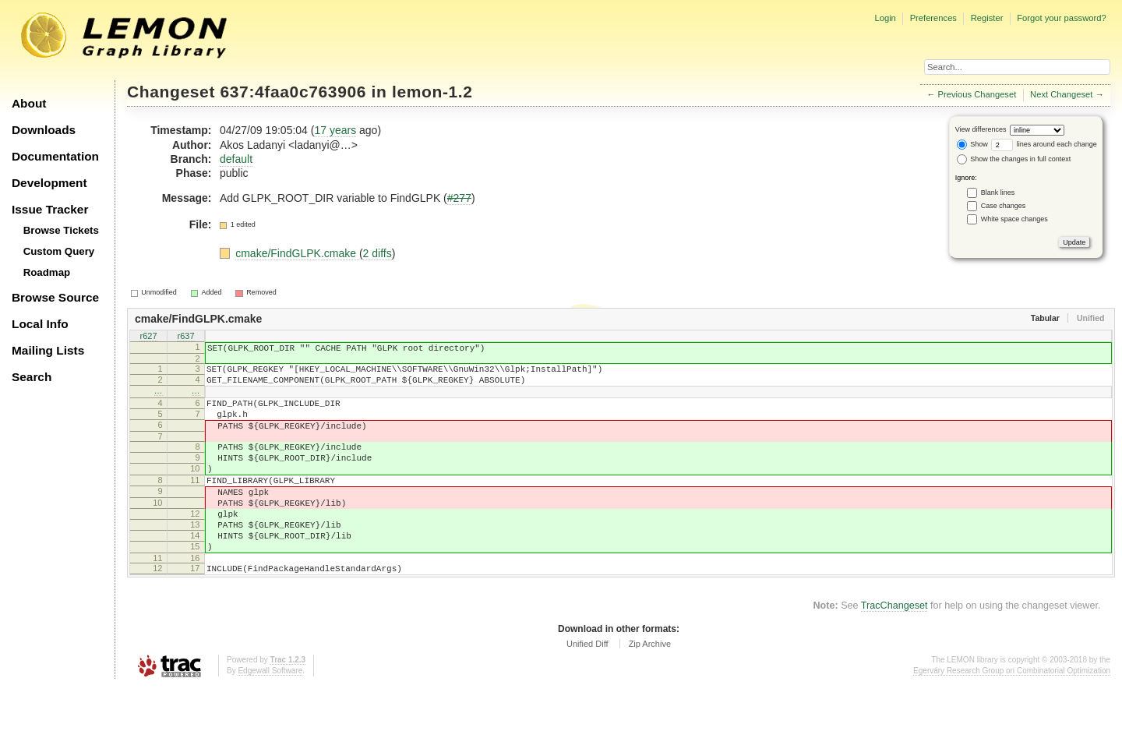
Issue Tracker (50, 209)
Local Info (40, 323)
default (236, 159)
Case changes (1003, 206)
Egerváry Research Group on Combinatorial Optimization (1011, 715)
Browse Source (55, 297)
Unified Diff (587, 688)
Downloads (44, 129)
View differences (981, 129)
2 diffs (377, 253)
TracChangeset (894, 649)
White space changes (1014, 219)
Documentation (55, 156)
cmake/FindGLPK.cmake (297, 253)
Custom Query (59, 251)
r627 (148, 336)
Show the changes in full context (1014, 159)
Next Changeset (1061, 94)
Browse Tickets (61, 230)
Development (49, 182)
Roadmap (47, 272)
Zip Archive (650, 688)
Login (884, 18)
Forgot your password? (1061, 18)
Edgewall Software (270, 715)
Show (972, 144)
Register (987, 18)
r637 (185, 336)
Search (31, 376)
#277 (459, 198)
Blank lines (998, 192)
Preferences (933, 18)
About (29, 103)
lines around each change (1044, 144)
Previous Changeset (977, 94)
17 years (335, 130)
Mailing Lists (48, 350)
